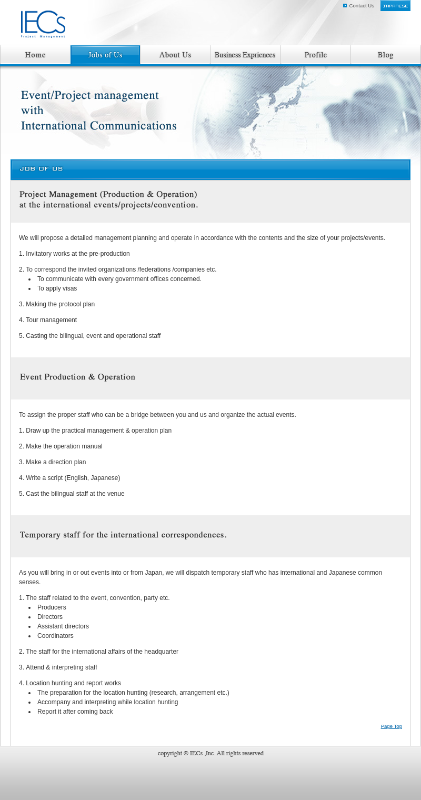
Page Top (391, 726)
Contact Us (361, 5)
